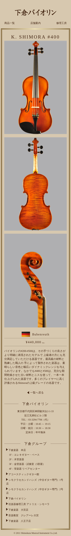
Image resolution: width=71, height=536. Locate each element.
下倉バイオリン (17, 498)
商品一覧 (9, 23)
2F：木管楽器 (16, 459)
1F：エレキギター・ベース (24, 454)
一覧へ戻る (35, 392)
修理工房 (61, 23)
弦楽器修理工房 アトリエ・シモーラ (28, 504)
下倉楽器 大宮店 (18, 509)
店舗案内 (35, 23)
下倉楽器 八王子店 (19, 521)
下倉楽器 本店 (17, 450)
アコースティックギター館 (23, 474)
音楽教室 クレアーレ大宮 (23, 515)
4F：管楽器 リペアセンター (24, 468)
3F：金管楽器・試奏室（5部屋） (27, 464)
